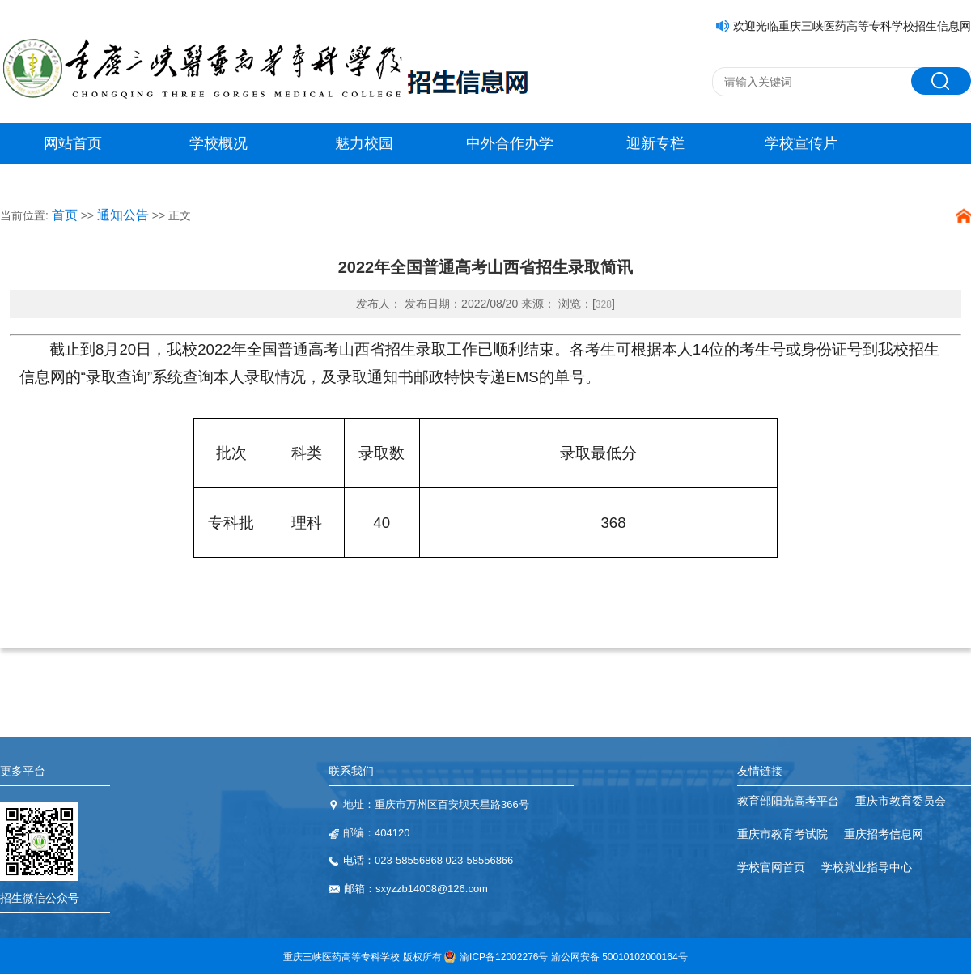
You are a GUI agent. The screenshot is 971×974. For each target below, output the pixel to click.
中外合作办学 (509, 143)
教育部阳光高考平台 (788, 800)
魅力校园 (364, 143)
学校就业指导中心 (866, 867)
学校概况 (218, 143)
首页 (65, 215)
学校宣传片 (801, 143)
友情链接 (759, 770)
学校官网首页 (771, 867)
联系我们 (351, 770)
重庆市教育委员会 (900, 800)
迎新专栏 (655, 143)
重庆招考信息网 (883, 833)
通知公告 (123, 215)
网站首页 (73, 143)
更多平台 (22, 770)
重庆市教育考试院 (782, 833)
